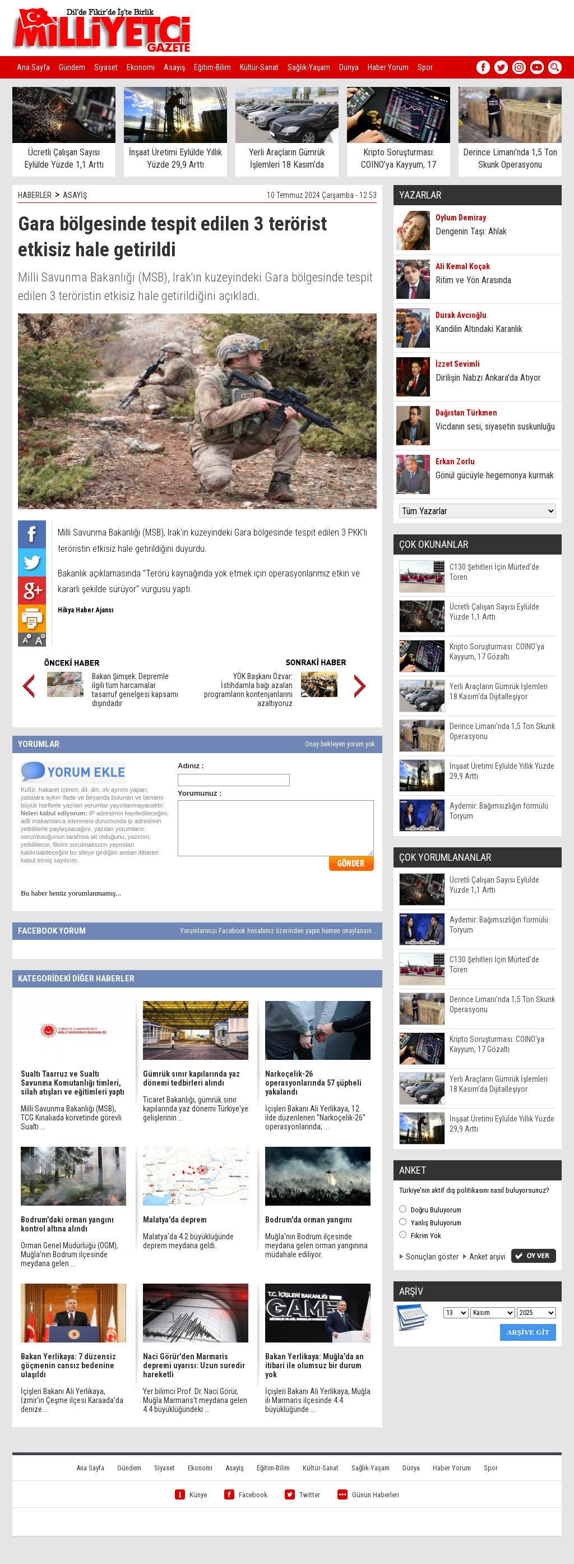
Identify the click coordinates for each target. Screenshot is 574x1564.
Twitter (302, 1495)
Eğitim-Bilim (212, 67)
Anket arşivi (487, 1256)
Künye (191, 1495)
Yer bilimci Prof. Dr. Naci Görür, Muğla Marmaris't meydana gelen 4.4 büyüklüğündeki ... (195, 1400)
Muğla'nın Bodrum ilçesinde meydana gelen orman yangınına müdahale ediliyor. (316, 1245)
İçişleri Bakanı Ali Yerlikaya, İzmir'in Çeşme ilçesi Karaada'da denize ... (72, 1400)
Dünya (349, 67)
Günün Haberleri (368, 1495)
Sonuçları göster (432, 1256)
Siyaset (106, 67)
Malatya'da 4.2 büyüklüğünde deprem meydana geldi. (188, 1241)
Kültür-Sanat (259, 67)
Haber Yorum (388, 67)
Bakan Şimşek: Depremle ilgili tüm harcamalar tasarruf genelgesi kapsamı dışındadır (135, 690)
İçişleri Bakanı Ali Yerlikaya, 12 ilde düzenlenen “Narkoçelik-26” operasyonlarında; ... (315, 1117)
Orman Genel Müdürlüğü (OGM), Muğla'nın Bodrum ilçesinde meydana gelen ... (69, 1254)
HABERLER (35, 195)
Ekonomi (141, 67)
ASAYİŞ (75, 195)
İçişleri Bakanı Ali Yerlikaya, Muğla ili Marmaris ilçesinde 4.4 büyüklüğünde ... (318, 1400)
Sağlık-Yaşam (309, 67)
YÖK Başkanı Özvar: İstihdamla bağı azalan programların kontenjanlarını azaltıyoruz (248, 690)
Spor (425, 67)
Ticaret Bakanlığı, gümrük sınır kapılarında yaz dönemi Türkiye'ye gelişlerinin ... (195, 1108)
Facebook (245, 1495)
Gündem (72, 67)
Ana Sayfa (33, 67)
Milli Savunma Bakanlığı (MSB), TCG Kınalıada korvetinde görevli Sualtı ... (71, 1117)
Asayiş (174, 67)
